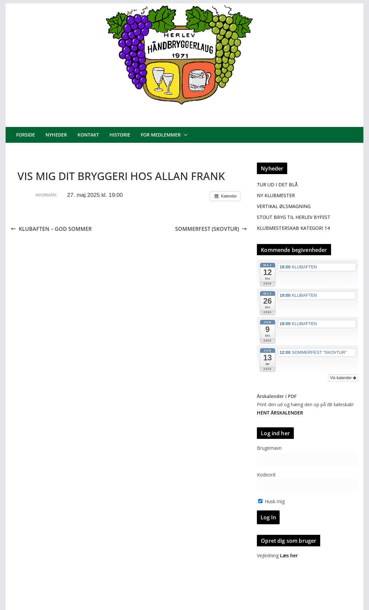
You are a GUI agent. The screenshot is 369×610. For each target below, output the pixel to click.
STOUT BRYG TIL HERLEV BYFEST (293, 217)
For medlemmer (161, 135)
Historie (119, 135)
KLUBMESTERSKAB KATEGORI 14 (293, 228)
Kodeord (266, 475)
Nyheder (56, 135)
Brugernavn (269, 448)
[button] (184, 134)
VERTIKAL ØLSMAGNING (284, 206)
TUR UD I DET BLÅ (277, 184)
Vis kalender (343, 378)
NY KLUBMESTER (276, 195)
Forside (25, 135)
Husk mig (271, 501)
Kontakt (88, 135)
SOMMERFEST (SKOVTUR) (211, 228)
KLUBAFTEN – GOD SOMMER (51, 228)
